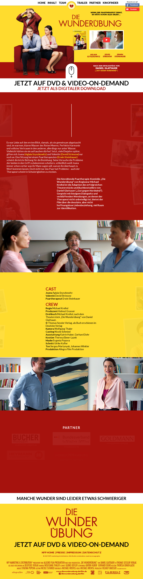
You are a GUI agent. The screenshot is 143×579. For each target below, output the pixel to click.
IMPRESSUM (74, 552)
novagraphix (95, 556)
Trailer (82, 2)
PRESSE (60, 552)
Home (42, 2)
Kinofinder (110, 2)
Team (62, 2)
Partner (95, 2)
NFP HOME (48, 552)
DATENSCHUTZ (92, 552)
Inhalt (52, 2)
